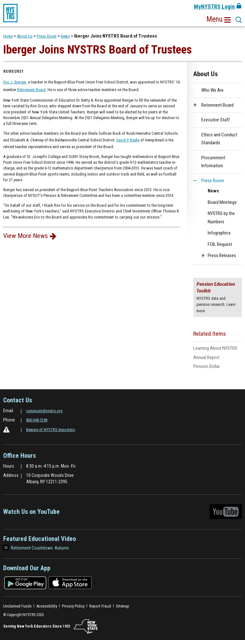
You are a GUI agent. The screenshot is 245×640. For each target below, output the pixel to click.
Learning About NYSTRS (217, 348)
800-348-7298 (36, 420)
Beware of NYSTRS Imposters (50, 429)
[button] (218, 19)
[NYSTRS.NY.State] (86, 626)
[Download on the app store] (70, 582)
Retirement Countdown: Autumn (40, 547)
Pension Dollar (214, 366)
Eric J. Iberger (14, 82)
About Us (25, 36)
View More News (25, 236)
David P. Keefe (127, 140)
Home (8, 36)
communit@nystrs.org (44, 410)
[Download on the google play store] (25, 582)
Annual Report (206, 357)
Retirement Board (31, 89)
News (65, 36)
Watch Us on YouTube (122, 513)
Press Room (46, 36)
